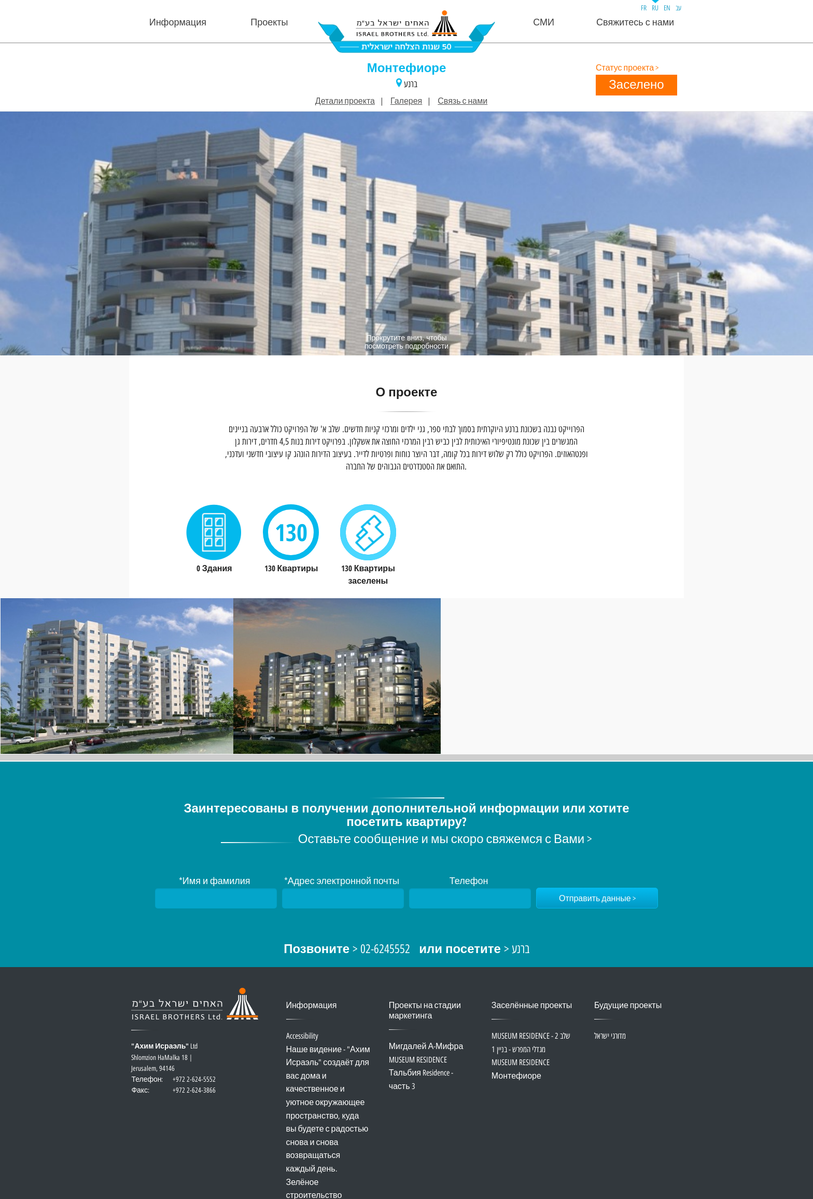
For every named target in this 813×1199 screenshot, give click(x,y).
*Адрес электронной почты (341, 881)
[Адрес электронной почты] (343, 898)
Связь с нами (462, 101)
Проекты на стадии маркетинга (425, 1011)
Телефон (469, 881)
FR (644, 8)
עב (678, 8)
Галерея (406, 101)
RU (655, 8)
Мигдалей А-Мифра (426, 1047)
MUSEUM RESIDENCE (418, 1060)
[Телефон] (470, 898)
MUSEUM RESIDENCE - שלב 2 (531, 1036)
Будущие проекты (628, 1006)
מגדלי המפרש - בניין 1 (518, 1050)
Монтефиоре (406, 69)
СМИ (543, 22)
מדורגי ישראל (610, 1036)
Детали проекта (345, 101)
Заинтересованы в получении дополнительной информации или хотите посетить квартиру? (406, 816)
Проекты (269, 22)
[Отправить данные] (597, 898)
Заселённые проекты (532, 1006)
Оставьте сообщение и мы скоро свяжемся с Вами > (445, 839)
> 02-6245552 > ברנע (406, 950)
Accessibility (302, 1036)
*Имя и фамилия (214, 881)
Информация (177, 22)
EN (667, 8)
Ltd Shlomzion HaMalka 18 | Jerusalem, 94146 (173, 1063)
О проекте (407, 394)
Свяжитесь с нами (635, 22)
